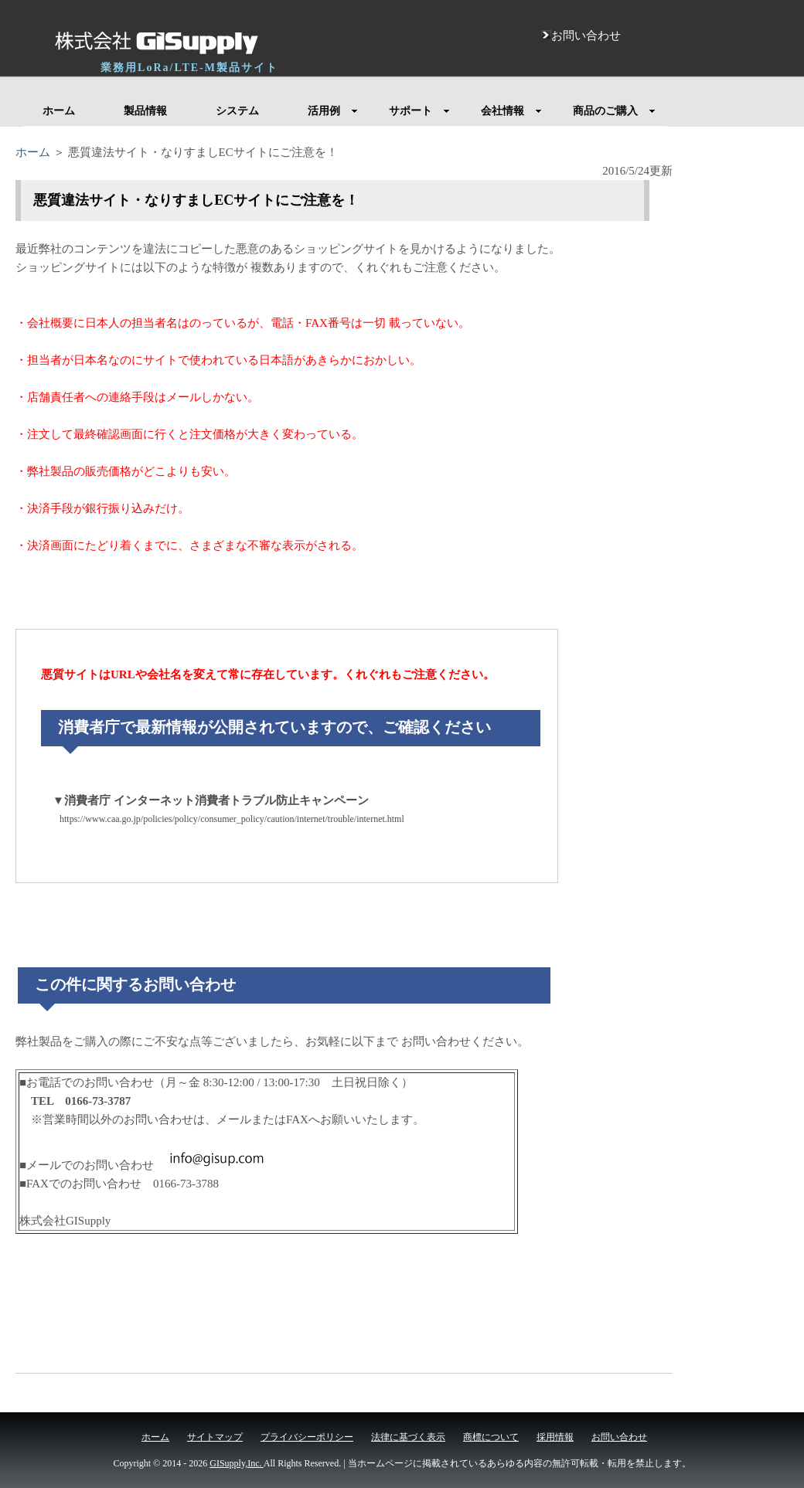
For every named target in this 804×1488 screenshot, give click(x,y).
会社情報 (511, 111)
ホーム (59, 111)
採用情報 (555, 1437)
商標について (491, 1437)
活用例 (333, 111)
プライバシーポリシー (307, 1437)
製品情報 (145, 111)
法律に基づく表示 (408, 1437)
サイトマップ (215, 1437)
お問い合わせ (619, 1437)
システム (237, 111)
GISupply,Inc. (237, 1463)
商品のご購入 (614, 111)
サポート (419, 111)
